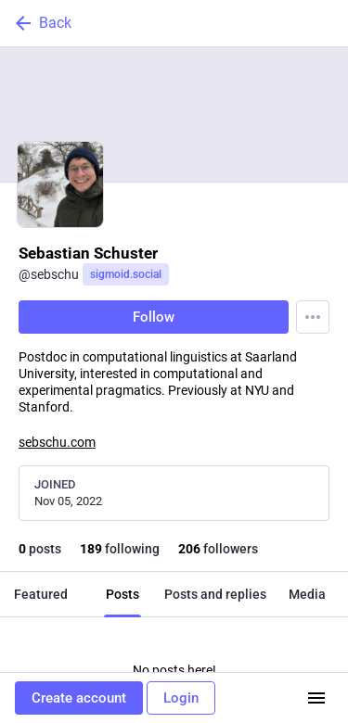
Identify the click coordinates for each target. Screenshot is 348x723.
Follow (153, 317)
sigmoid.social (125, 274)
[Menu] (312, 317)
